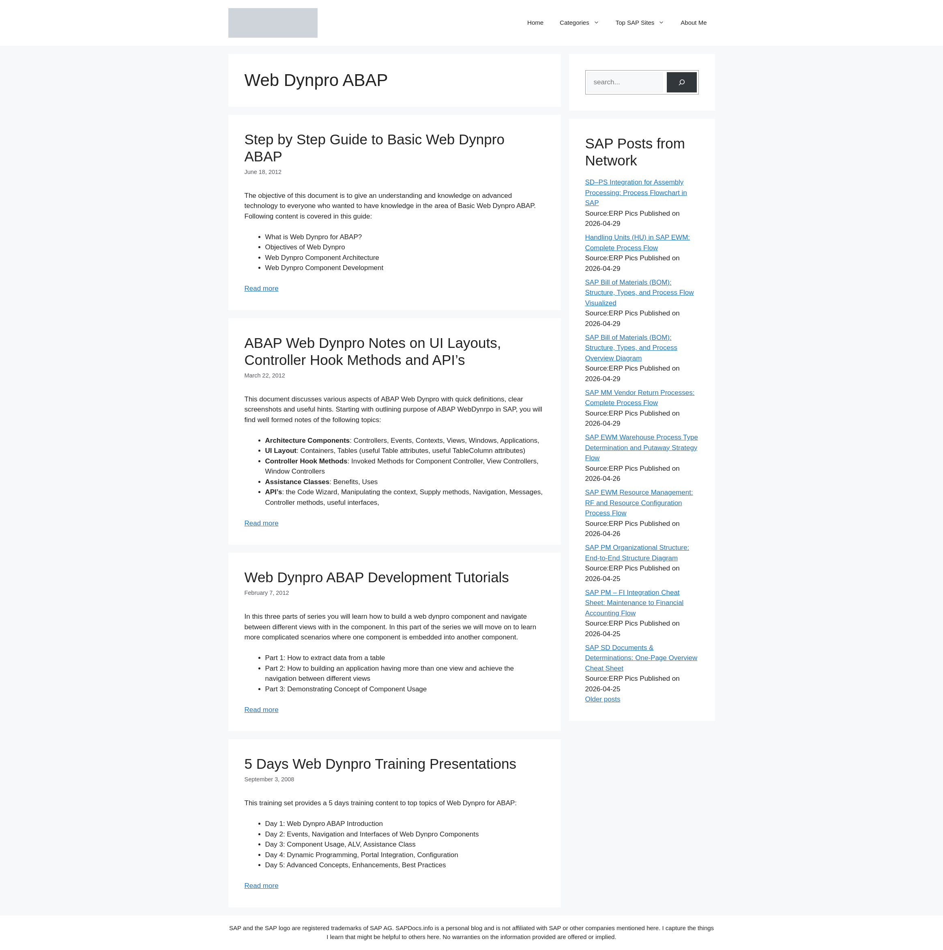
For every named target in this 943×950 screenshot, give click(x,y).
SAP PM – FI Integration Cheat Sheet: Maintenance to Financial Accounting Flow (634, 603)
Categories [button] (584, 23)
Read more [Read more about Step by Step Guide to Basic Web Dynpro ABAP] (262, 288)
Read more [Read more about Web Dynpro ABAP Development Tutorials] (262, 710)
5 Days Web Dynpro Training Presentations (381, 764)
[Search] (681, 82)
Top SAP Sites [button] (644, 23)
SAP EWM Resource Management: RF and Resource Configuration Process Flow (639, 503)
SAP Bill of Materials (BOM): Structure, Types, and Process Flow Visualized (639, 293)
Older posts (603, 699)
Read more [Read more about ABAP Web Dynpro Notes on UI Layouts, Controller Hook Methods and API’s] (262, 523)
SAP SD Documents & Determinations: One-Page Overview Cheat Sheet (641, 658)
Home (535, 22)
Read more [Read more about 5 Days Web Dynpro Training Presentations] (262, 886)
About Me (694, 22)
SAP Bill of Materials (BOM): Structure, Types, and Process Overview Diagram (631, 348)
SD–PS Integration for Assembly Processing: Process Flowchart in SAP (636, 192)
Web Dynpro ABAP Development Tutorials (377, 577)
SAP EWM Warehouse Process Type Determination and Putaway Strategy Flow (641, 447)
